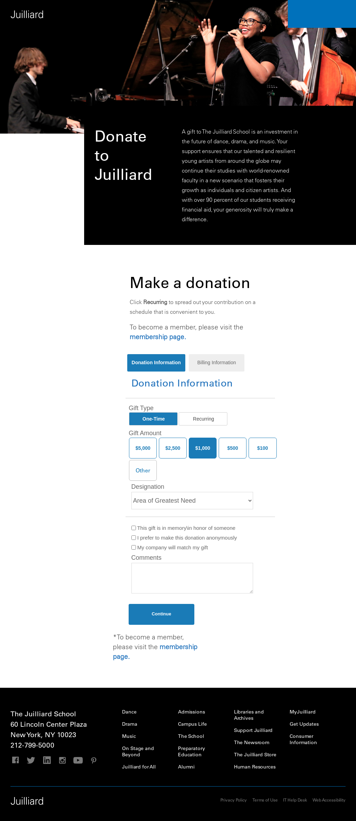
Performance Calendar (322, 14)
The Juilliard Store (255, 754)
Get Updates (304, 724)
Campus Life (192, 724)
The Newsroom (251, 742)
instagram (62, 760)
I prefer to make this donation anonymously (184, 538)
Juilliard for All (139, 767)
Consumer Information (303, 739)
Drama (129, 724)
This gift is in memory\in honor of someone (183, 528)
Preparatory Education (191, 751)
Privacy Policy (233, 800)
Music (129, 736)
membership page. (158, 337)
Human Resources (255, 767)
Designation (147, 486)
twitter (31, 760)
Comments (146, 557)
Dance (129, 712)
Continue (161, 613)
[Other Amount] (143, 470)
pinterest (94, 760)
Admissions (191, 712)
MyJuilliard (302, 712)
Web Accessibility (329, 800)
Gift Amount (145, 433)
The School (191, 736)
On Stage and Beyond (138, 751)
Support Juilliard (253, 730)
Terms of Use (265, 800)
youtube (78, 760)
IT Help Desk (295, 800)
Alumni (186, 767)
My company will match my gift (169, 547)
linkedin (47, 760)
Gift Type (141, 408)
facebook (15, 760)
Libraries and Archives (249, 715)
